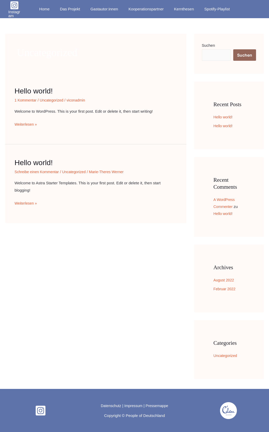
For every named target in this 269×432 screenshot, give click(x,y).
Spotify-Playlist (210, 9)
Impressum (133, 405)
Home (51, 9)
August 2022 (224, 280)
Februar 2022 (225, 289)
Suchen (208, 45)
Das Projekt (74, 9)
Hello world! (35, 90)
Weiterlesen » (26, 123)
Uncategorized (53, 100)
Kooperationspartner (144, 9)
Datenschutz (110, 405)
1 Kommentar (26, 100)
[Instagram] (18, 9)
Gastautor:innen (105, 9)
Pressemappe (158, 405)
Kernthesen (180, 9)
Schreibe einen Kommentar (38, 172)
